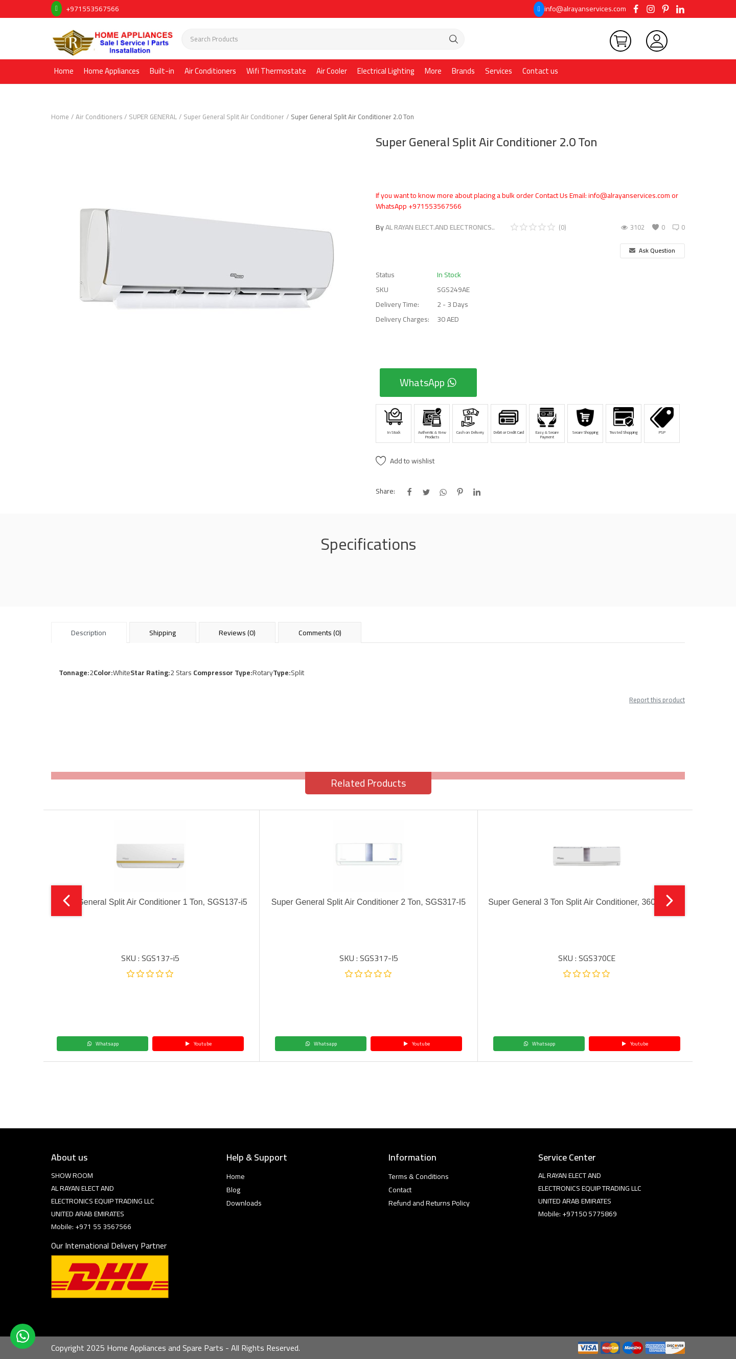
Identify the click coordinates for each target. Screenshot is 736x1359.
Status (385, 275)
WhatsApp (428, 382)
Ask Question (652, 250)
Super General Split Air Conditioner (233, 116)
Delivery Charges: (402, 319)
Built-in (162, 70)
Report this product (657, 700)
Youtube (198, 1044)
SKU (382, 289)
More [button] (433, 70)
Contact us (540, 70)
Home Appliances (112, 70)
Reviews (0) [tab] (237, 632)
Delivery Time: (397, 304)
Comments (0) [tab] (319, 632)
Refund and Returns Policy (429, 1203)
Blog (233, 1189)
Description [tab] (88, 632)
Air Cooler (331, 70)
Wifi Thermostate (276, 70)
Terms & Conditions (418, 1176)
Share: (385, 491)
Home (64, 70)
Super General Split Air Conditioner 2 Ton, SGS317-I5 (368, 902)
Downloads (244, 1203)
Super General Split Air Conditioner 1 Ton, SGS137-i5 (150, 902)
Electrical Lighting (386, 70)
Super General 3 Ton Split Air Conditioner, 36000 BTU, (586, 902)
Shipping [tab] (162, 632)
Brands (463, 70)
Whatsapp (103, 1044)
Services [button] (498, 70)
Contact (399, 1189)
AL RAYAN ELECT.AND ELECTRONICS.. (440, 227)
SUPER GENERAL (153, 116)
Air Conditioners (210, 70)
